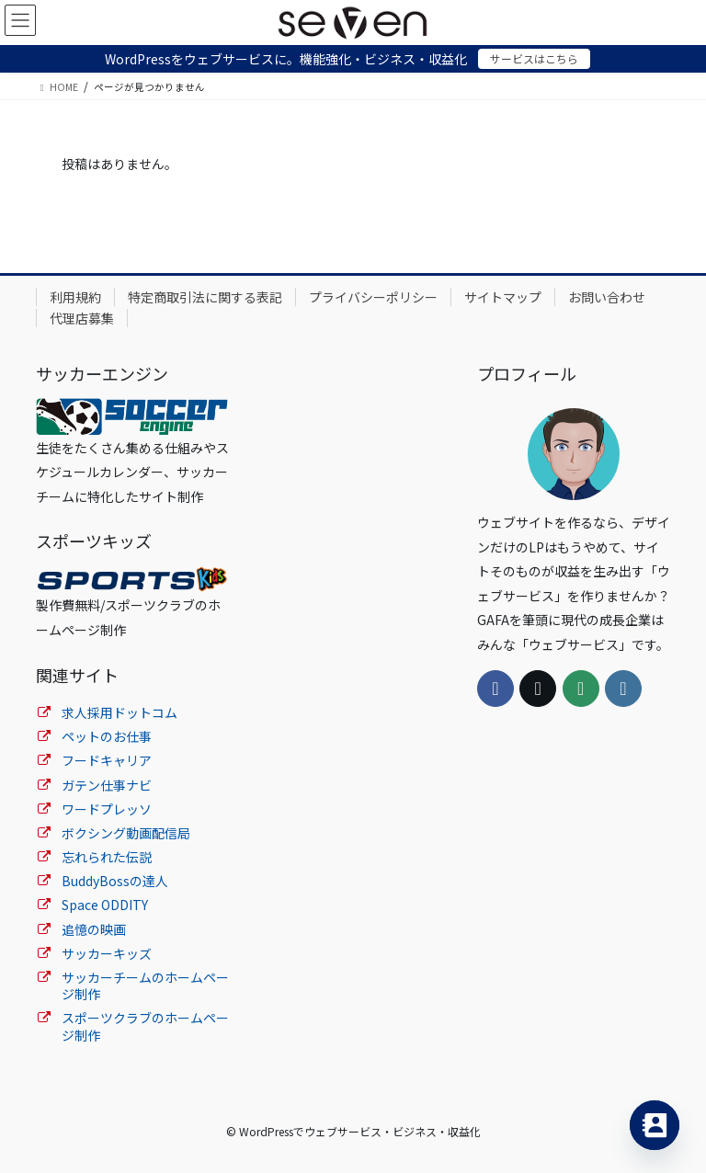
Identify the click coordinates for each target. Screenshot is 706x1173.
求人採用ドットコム (119, 712)
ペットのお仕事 (107, 736)
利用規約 (75, 297)
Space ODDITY (105, 904)
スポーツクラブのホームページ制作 (145, 1025)
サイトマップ (502, 297)
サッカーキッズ (107, 953)
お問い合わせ (606, 297)
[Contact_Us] (654, 1125)
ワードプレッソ (107, 809)
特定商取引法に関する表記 (205, 297)
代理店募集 (82, 318)
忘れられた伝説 (107, 857)
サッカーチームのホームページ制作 (145, 985)
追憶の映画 (94, 929)
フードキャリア (107, 760)
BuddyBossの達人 (115, 880)
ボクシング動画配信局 (126, 833)
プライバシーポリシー (373, 297)
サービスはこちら (534, 58)
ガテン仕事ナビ (107, 785)
